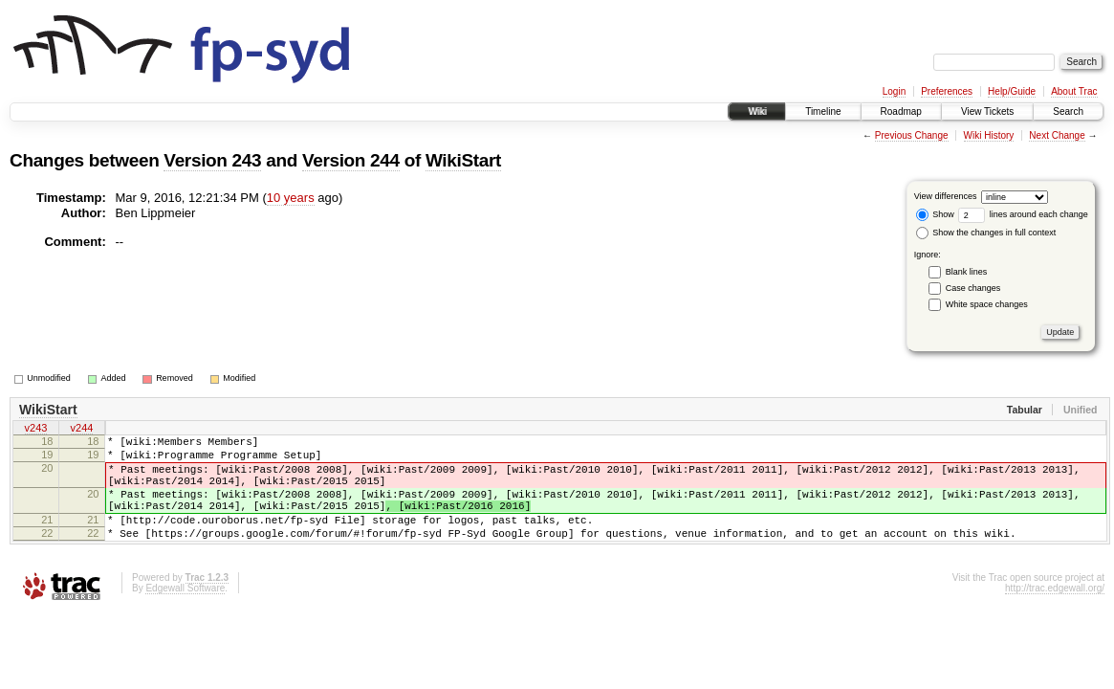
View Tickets (987, 111)
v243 (36, 429)
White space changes (987, 304)
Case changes (973, 288)
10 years (291, 197)
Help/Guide (1012, 91)
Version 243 (212, 160)
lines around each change (1023, 214)
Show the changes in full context (986, 232)
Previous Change (912, 135)
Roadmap (901, 111)
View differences (945, 196)
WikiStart (463, 160)
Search (1068, 111)
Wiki (757, 111)
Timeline (823, 111)
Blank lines (967, 272)
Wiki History (989, 135)
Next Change (1056, 135)
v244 (82, 429)
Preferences (946, 91)
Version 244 (351, 160)
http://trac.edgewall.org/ (1054, 614)
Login (894, 91)
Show (935, 214)
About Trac (1074, 91)
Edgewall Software (185, 614)
